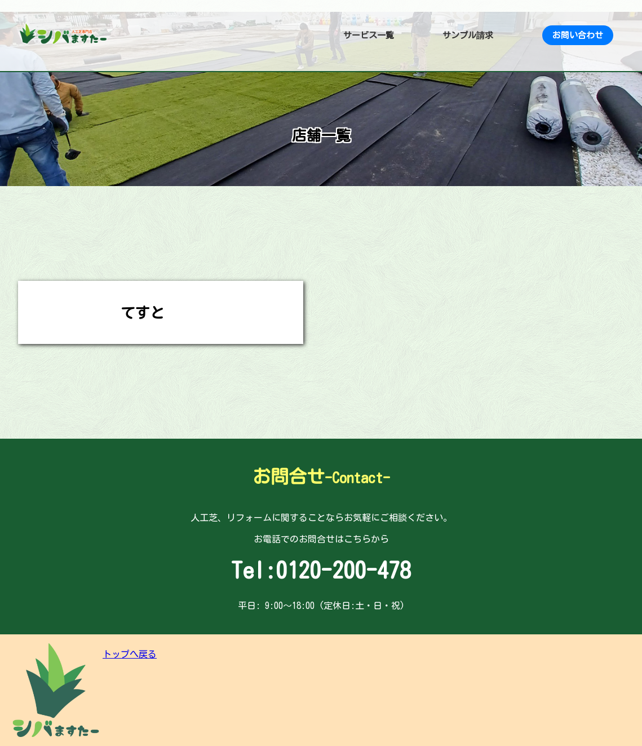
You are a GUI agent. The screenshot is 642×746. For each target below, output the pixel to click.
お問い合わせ (577, 35)
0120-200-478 (343, 570)
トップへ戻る (130, 654)
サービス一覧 (368, 35)
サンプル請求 (467, 35)
